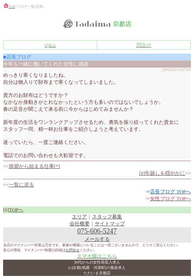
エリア (79, 217)
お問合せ (73, 250)
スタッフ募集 (107, 217)
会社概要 (80, 224)
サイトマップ (110, 224)
